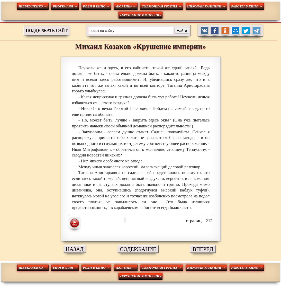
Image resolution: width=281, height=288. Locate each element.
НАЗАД (75, 249)
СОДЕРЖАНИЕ (138, 249)
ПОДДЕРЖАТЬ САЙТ (47, 30)
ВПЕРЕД (203, 249)
